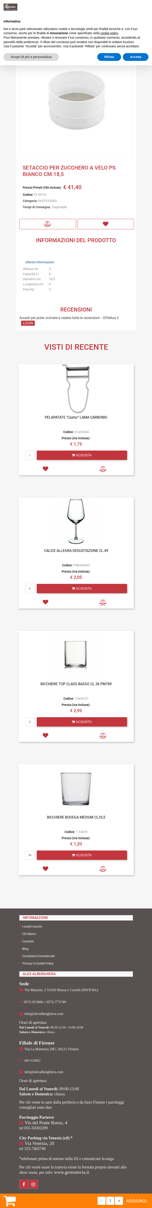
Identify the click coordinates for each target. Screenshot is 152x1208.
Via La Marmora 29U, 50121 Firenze (51, 1049)
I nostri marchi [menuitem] (30, 926)
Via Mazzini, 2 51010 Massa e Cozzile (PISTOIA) (61, 990)
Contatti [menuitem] (26, 941)
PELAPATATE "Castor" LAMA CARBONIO (76, 417)
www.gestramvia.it (71, 1172)
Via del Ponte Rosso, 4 (46, 1122)
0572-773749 (56, 1002)
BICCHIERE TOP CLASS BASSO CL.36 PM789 (76, 684)
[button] (76, 100)
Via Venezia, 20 (39, 1143)
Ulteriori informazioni (39, 262)
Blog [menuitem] (23, 948)
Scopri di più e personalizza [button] (31, 57)
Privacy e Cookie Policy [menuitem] (36, 963)
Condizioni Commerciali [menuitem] (37, 956)
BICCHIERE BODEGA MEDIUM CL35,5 (76, 817)
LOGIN (28, 323)
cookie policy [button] (109, 33)
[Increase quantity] (119, 1201)
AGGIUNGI (136, 1201)
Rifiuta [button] (109, 57)
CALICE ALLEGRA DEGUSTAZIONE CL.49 (76, 551)
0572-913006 (33, 1002)
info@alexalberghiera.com (43, 1014)
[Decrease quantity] (101, 1201)
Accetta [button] (135, 57)
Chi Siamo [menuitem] (27, 934)
